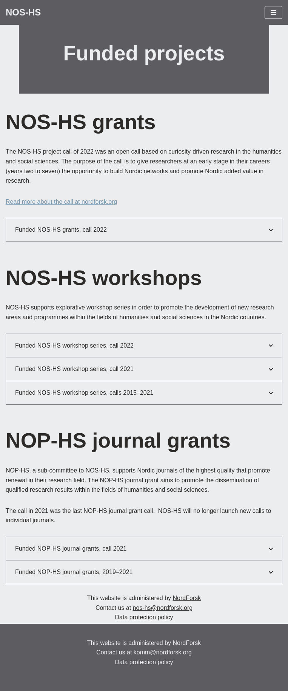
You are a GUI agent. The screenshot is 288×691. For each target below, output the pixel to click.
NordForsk (187, 598)
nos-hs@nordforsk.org (163, 608)
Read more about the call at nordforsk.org (61, 202)
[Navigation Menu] (273, 12)
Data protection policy (144, 617)
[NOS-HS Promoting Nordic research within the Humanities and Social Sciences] (23, 12)
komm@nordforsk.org (163, 652)
